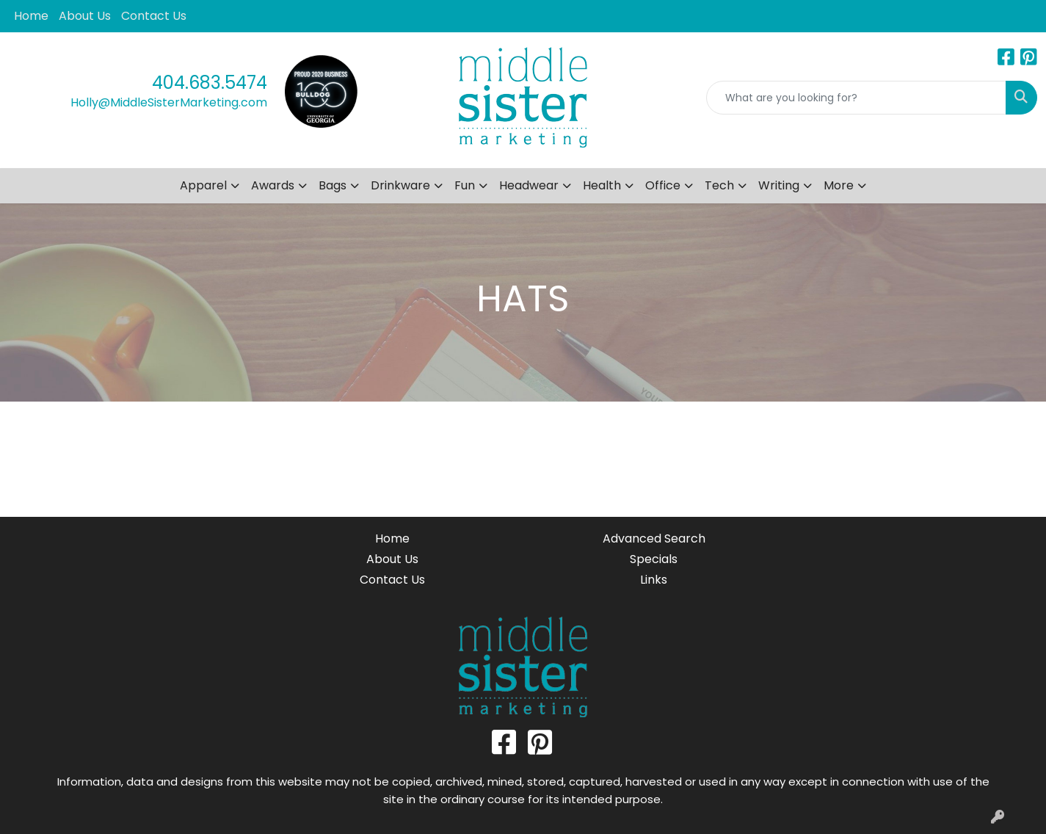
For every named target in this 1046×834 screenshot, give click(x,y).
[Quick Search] (856, 98)
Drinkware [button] (400, 185)
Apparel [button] (203, 185)
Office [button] (662, 185)
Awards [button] (272, 185)
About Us (85, 15)
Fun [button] (464, 185)
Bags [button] (332, 185)
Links (653, 579)
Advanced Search (654, 538)
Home (31, 15)
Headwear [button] (529, 185)
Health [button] (602, 185)
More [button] (839, 185)
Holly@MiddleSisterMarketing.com (168, 102)
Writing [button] (778, 185)
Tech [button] (719, 185)
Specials (654, 559)
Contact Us (153, 15)
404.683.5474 (209, 82)
